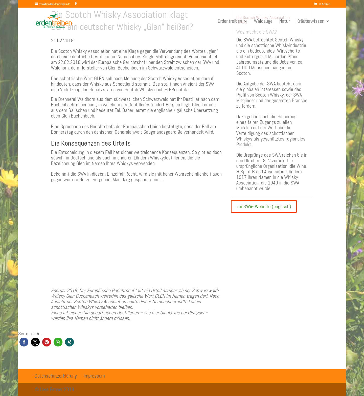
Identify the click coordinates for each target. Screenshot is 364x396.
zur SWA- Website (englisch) (264, 206)
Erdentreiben (230, 21)
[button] (23, 342)
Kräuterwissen (310, 21)
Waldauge (263, 21)
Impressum (94, 375)
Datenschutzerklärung (56, 375)
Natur (284, 21)
